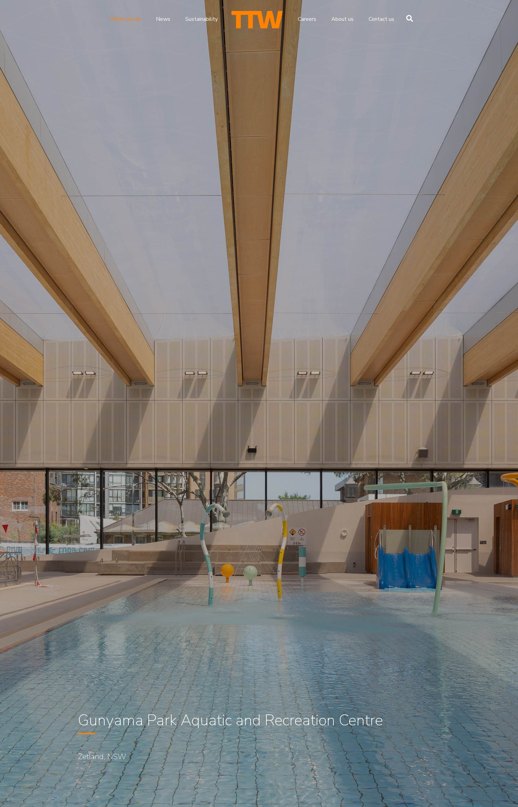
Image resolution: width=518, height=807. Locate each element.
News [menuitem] (163, 19)
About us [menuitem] (342, 19)
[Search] (408, 18)
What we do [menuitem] (125, 19)
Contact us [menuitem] (381, 19)
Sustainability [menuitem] (201, 19)
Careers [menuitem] (307, 19)
